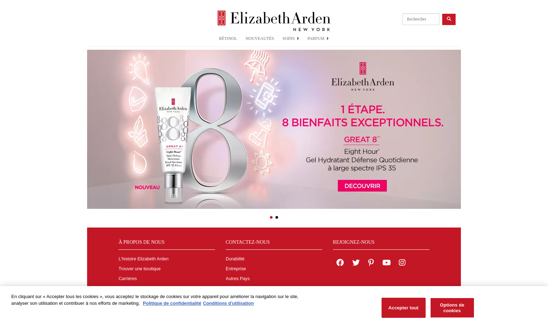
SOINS (290, 38)
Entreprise (236, 268)
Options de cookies (452, 310)
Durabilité (235, 258)
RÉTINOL (228, 38)
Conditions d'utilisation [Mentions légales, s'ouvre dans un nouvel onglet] (228, 306)
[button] (92, 124)
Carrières (127, 278)
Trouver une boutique (139, 268)
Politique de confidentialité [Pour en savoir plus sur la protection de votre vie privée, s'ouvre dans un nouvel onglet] (172, 306)
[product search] (420, 19)
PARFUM (318, 38)
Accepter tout (403, 310)
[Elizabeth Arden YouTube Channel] (386, 263)
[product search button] (449, 19)
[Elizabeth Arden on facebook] (340, 263)
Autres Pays (238, 278)
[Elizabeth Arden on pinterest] (371, 263)
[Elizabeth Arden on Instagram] (402, 263)
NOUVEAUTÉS (259, 38)
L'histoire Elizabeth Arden (143, 258)
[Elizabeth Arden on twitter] (356, 263)
